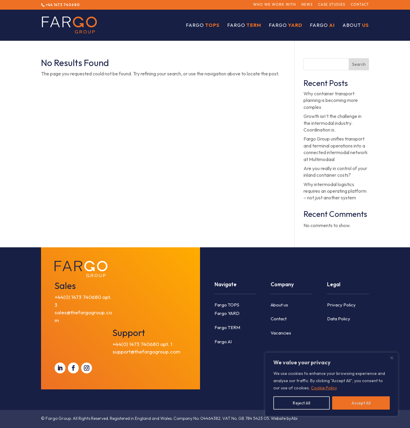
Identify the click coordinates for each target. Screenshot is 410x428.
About (355, 25)
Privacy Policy (341, 305)
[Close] (391, 357)
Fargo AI (223, 341)
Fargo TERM (227, 327)
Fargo (203, 25)
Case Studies (331, 5)
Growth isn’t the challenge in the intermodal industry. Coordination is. (332, 123)
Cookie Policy (324, 388)
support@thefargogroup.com (146, 351)
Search (359, 64)
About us (279, 305)
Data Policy (338, 319)
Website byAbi (284, 418)
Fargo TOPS (227, 305)
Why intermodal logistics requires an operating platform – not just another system (335, 191)
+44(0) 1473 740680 (78, 297)
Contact (360, 5)
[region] (331, 384)
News (307, 5)
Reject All (301, 403)
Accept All (360, 403)
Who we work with (274, 5)
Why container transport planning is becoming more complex (331, 100)
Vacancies (281, 333)
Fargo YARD (227, 313)
